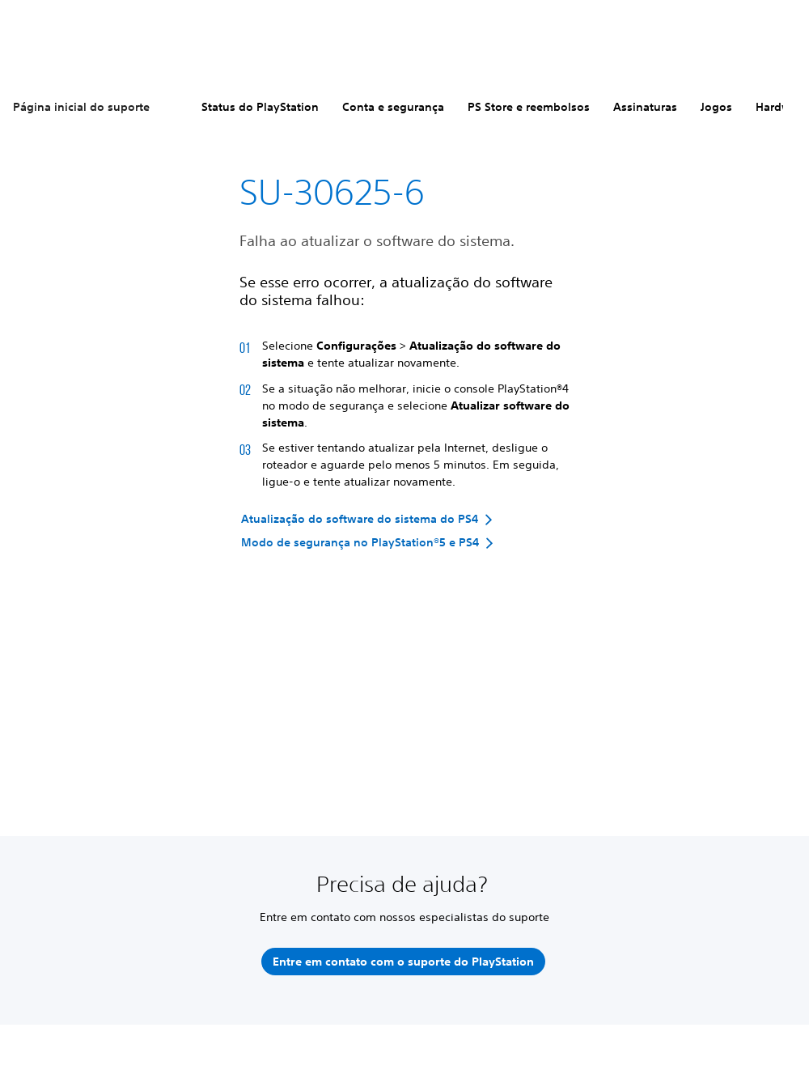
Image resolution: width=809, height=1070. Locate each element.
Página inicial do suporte (81, 107)
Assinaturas (645, 107)
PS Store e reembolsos (529, 107)
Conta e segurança (393, 107)
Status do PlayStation (260, 107)
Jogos (716, 107)
